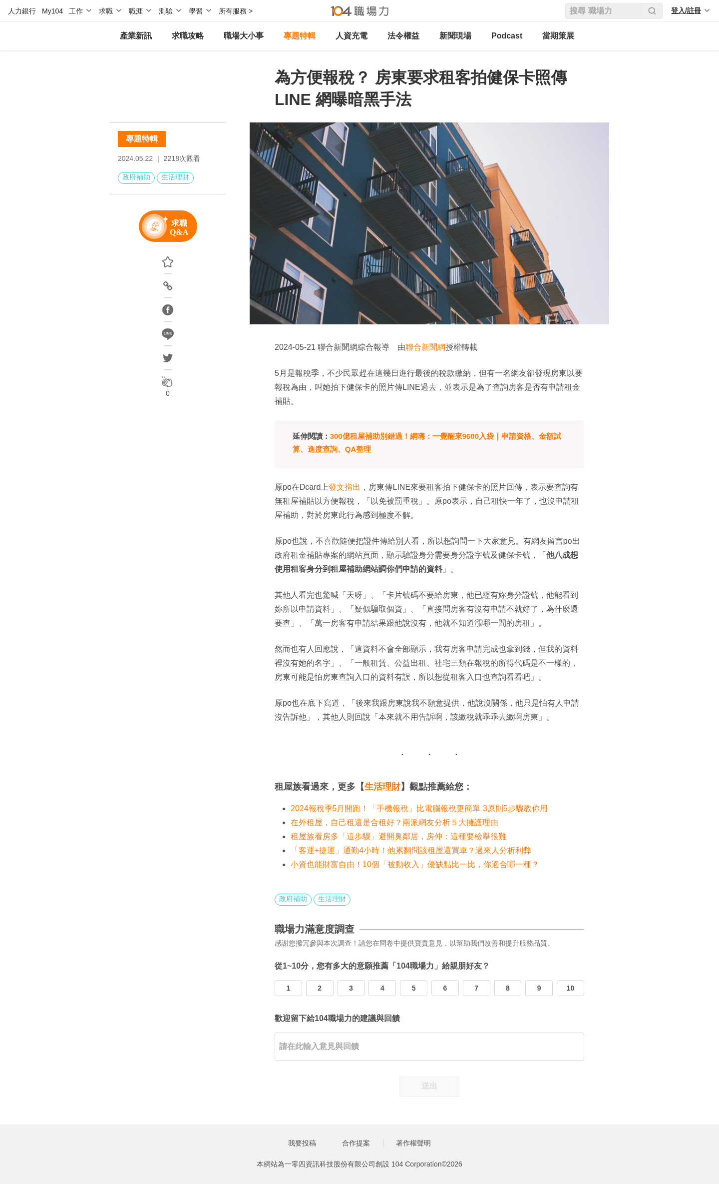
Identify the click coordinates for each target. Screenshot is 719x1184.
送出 (429, 1086)
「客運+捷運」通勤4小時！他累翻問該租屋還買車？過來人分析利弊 (411, 850)
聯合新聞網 (425, 347)
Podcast (506, 35)
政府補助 (136, 177)
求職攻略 (188, 35)
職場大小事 (244, 35)
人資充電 (351, 35)
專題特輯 (300, 35)
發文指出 (344, 487)
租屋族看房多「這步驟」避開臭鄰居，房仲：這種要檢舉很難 (398, 836)
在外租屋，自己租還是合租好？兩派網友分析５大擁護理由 (394, 822)
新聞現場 (455, 35)
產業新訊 (136, 35)
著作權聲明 (413, 1143)
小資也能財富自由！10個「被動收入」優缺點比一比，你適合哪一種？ (415, 864)
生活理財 (175, 177)
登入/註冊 (686, 10)
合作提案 (356, 1143)
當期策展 (558, 35)
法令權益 (403, 35)
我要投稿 (302, 1143)
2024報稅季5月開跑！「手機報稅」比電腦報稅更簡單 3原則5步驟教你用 (419, 808)
